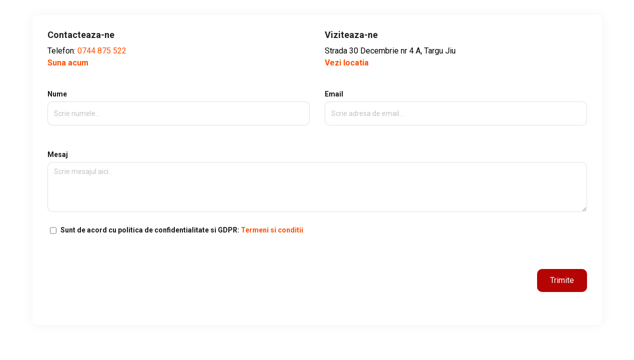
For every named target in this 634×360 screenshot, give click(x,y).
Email (456, 104)
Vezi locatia (347, 63)
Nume (178, 104)
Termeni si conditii (272, 230)
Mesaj (317, 181)
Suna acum (67, 63)
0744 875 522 (101, 51)
